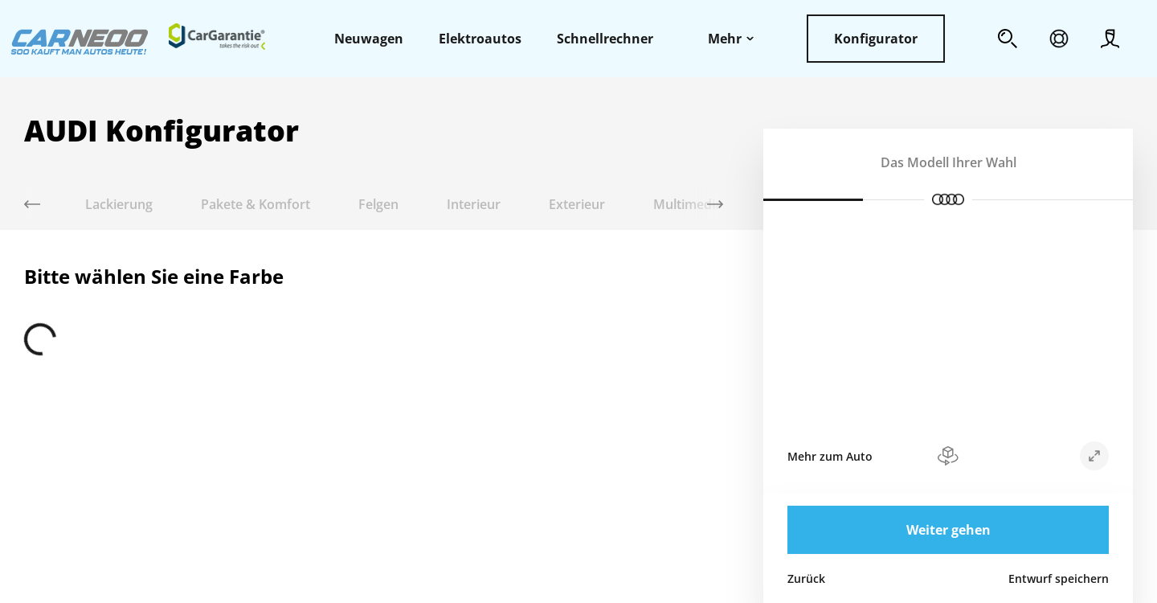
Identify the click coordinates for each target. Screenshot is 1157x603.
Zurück (806, 578)
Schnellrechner (605, 38)
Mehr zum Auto (830, 456)
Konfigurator (876, 38)
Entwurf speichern (1058, 578)
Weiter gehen (948, 530)
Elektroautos (480, 38)
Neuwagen (368, 38)
